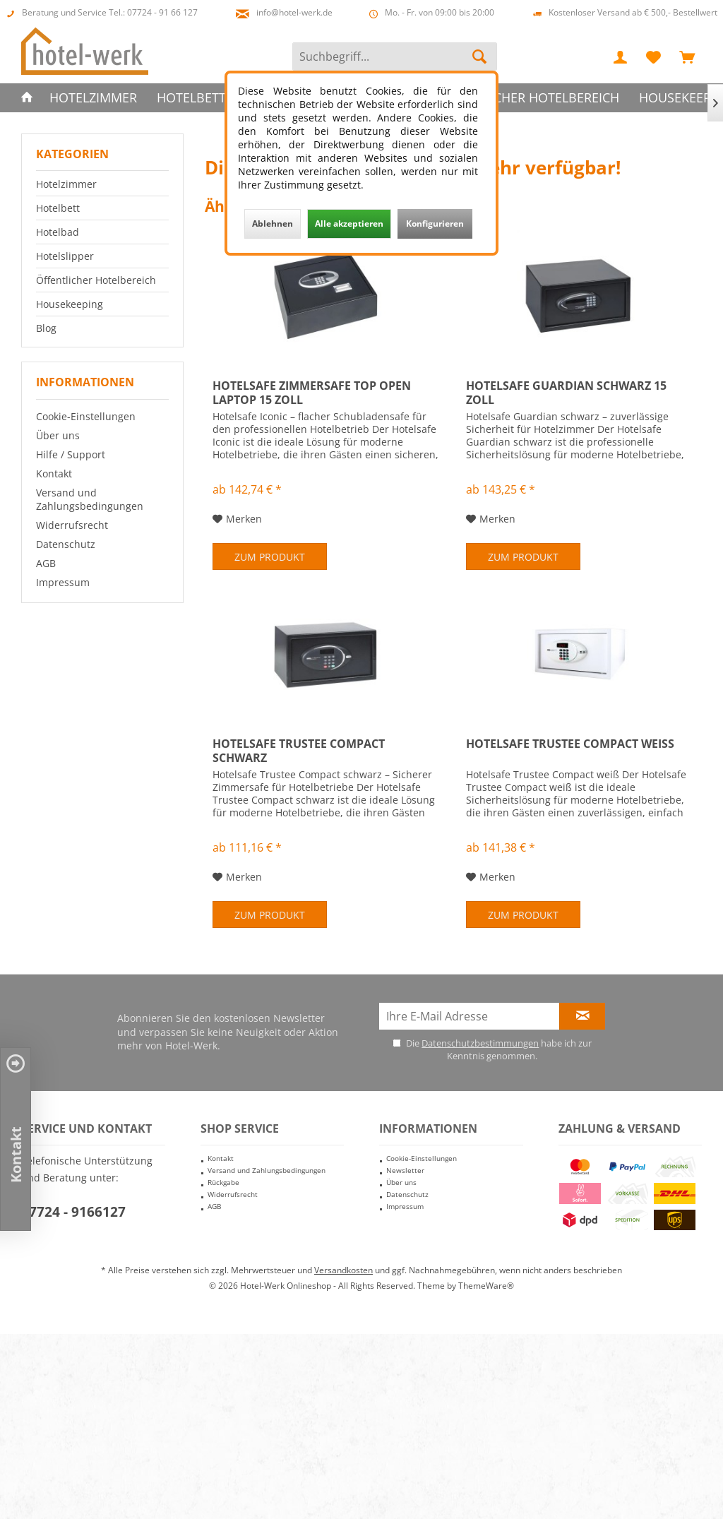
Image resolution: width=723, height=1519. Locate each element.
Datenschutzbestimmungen (480, 1043)
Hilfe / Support (70, 454)
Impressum (63, 582)
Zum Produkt (269, 557)
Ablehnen (272, 224)
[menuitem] (687, 56)
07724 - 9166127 (73, 1212)
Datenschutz (65, 544)
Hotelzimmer (66, 184)
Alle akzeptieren (349, 224)
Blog (46, 328)
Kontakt (54, 473)
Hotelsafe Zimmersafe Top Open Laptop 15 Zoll (312, 393)
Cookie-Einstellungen (86, 416)
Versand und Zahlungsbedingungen (89, 499)
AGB (46, 563)
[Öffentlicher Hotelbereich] (528, 97)
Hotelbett (58, 208)
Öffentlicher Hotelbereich (96, 280)
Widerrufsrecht (72, 525)
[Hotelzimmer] (93, 97)
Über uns (58, 435)
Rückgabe (223, 1182)
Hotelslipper (65, 256)
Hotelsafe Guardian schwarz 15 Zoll (566, 393)
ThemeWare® (486, 1286)
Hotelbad (57, 232)
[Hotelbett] (191, 97)
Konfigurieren (435, 224)
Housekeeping (69, 304)
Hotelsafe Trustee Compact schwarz (299, 751)
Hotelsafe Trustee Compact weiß (570, 744)
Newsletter (405, 1170)
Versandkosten (343, 1270)
